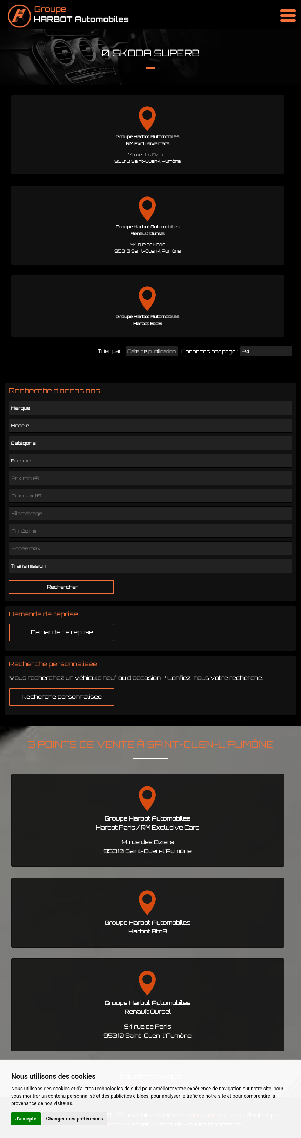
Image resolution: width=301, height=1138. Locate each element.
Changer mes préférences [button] (74, 1119)
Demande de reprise (62, 632)
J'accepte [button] (25, 1119)
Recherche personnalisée (62, 696)
